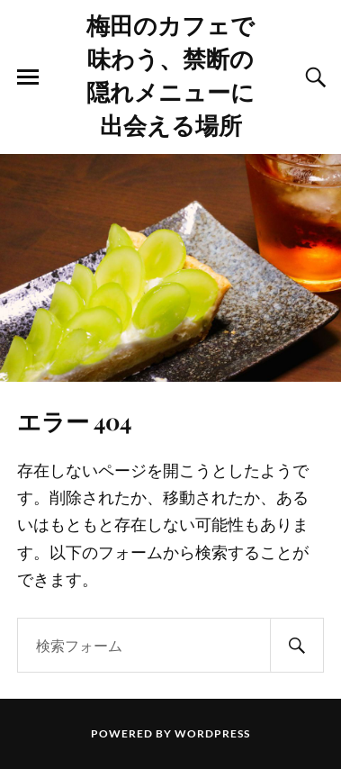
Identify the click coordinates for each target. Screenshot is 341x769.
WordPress (212, 733)
